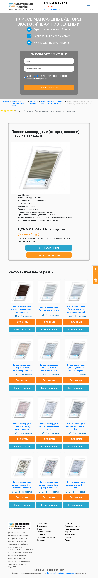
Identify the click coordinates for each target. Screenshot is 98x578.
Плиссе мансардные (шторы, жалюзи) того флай (76, 426)
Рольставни (70, 534)
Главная (5, 101)
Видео (39, 529)
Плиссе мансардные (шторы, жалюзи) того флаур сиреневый (48, 485)
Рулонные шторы (73, 526)
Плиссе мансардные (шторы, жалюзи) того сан (48, 426)
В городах (41, 540)
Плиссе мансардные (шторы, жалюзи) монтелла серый (48, 368)
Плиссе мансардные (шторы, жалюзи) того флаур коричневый (22, 485)
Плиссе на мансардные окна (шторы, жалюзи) (51, 102)
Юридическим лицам (46, 537)
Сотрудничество (44, 532)
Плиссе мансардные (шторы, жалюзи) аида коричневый (22, 309)
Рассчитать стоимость (48, 248)
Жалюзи (68, 523)
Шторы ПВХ (70, 537)
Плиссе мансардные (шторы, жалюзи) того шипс (76, 485)
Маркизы (69, 532)
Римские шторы (72, 529)
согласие (35, 76)
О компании (42, 523)
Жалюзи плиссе (34, 102)
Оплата (68, 540)
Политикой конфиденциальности (61, 573)
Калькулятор (95, 275)
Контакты (41, 534)
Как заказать (42, 526)
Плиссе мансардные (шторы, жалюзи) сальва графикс (76, 368)
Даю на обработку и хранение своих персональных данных (47, 77)
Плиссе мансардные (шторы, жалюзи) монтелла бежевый (76, 309)
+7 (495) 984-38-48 (55, 3)
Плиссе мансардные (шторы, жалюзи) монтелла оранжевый (22, 368)
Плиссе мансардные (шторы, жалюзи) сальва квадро (21, 426)
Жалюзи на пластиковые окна (18, 103)
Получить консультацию (49, 255)
